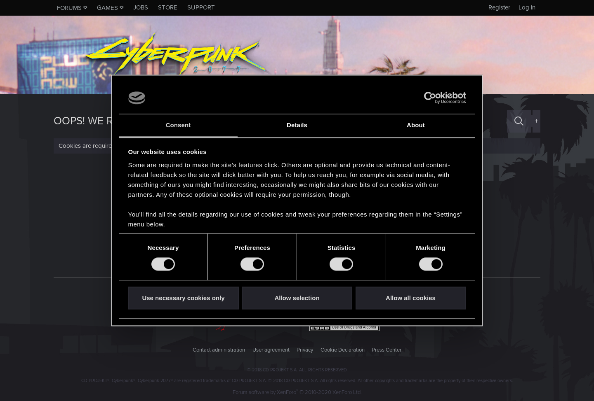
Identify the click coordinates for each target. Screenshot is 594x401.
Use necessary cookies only (183, 297)
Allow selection (296, 297)
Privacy (305, 350)
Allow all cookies (411, 297)
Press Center (386, 350)
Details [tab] (297, 124)
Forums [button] (69, 8)
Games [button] (107, 8)
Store (167, 7)
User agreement (271, 350)
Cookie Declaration (343, 350)
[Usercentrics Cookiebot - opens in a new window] (430, 98)
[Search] (519, 121)
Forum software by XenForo (297, 392)
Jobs (140, 7)
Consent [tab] (178, 124)
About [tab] (416, 124)
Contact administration (219, 350)
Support (201, 7)
